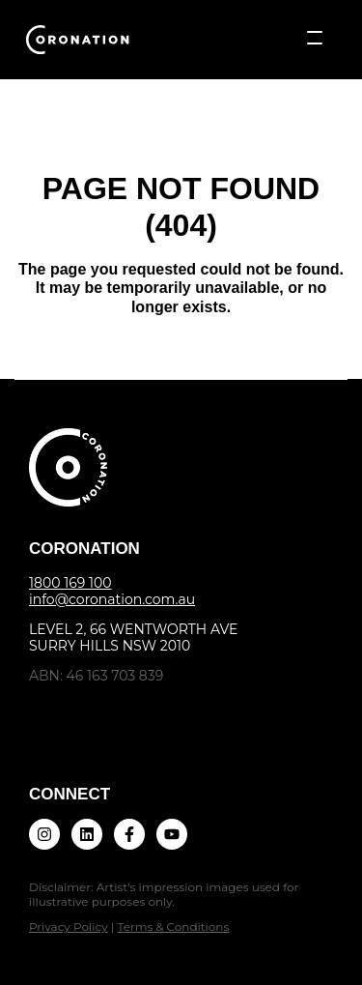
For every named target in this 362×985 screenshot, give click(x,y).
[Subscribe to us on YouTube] (171, 834)
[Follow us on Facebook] (129, 834)
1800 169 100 (70, 583)
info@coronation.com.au (112, 599)
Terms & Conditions (173, 926)
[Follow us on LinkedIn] (86, 834)
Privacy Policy (68, 926)
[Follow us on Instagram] (44, 834)
